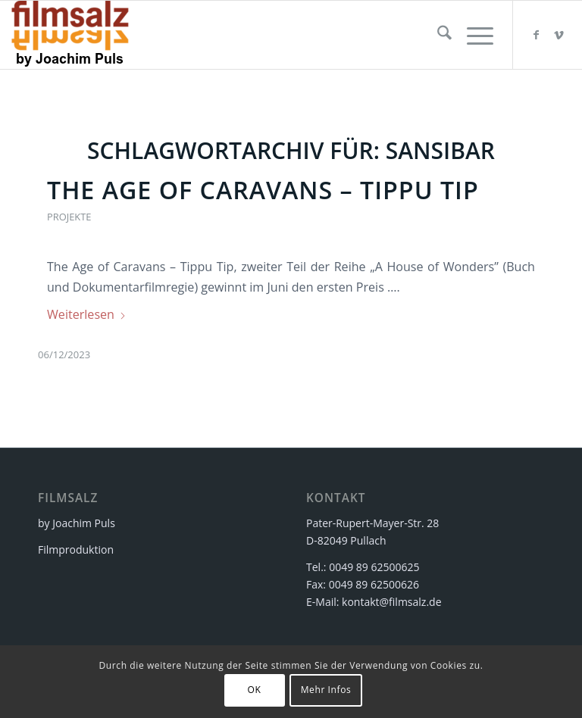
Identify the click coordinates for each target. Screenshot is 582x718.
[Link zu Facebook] (536, 34)
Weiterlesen (87, 314)
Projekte (69, 216)
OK (254, 689)
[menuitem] (437, 35)
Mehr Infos (326, 689)
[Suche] (437, 35)
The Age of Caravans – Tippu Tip (263, 189)
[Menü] (472, 35)
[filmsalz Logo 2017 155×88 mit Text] (70, 35)
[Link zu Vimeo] (559, 34)
